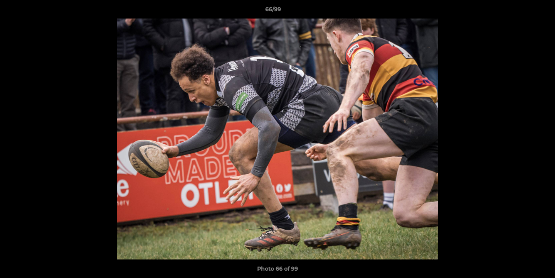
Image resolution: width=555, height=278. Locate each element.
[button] (522, 11)
